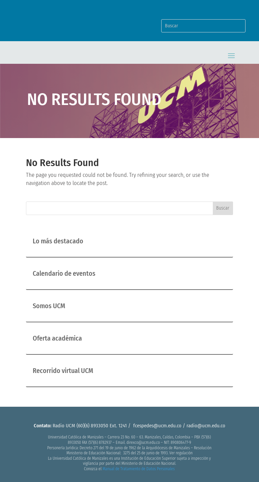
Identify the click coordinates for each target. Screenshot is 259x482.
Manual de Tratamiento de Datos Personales (139, 468)
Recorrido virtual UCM (63, 371)
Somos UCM (49, 306)
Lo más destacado (58, 241)
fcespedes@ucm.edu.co (157, 426)
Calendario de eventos (64, 273)
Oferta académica (57, 338)
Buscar (222, 208)
